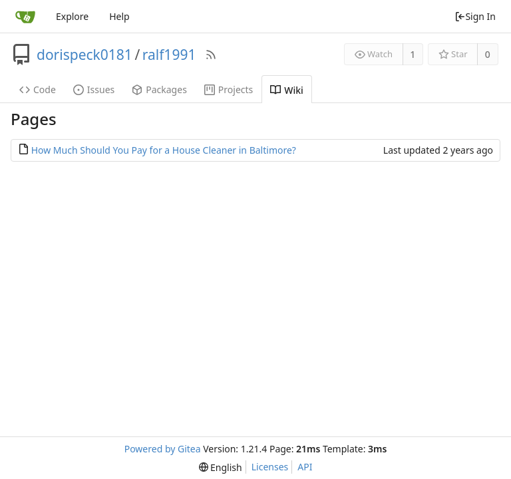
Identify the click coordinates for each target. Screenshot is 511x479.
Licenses (270, 466)
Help (119, 16)
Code (37, 89)
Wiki (286, 90)
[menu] (220, 467)
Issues (93, 89)
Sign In (475, 16)
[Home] (25, 17)
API (304, 466)
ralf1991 (169, 54)
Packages (159, 89)
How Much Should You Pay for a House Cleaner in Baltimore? (163, 150)
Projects (228, 89)
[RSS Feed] (211, 55)
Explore (72, 16)
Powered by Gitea (162, 448)
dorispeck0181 (84, 54)
